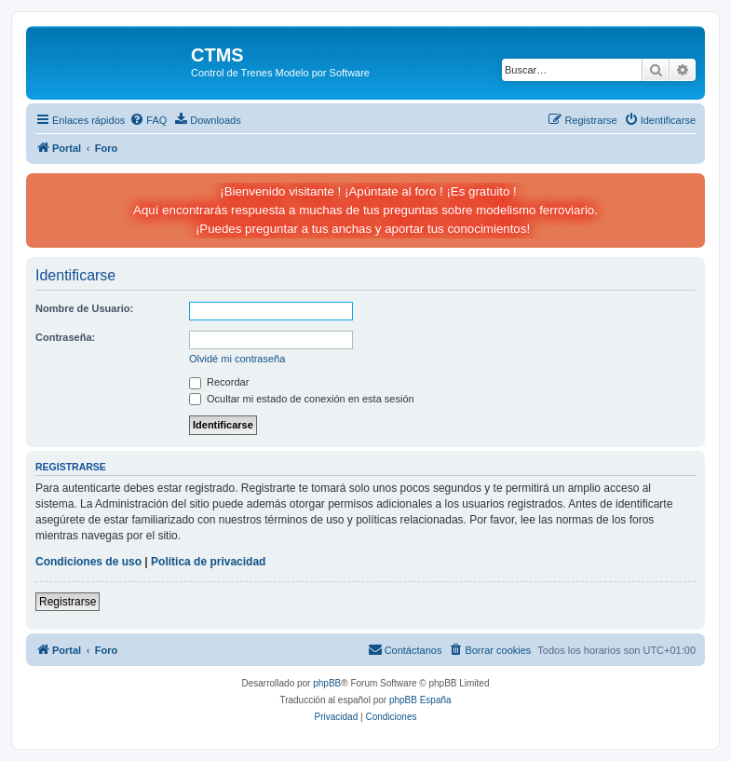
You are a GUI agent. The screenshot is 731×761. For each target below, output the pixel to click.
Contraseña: (65, 337)
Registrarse (67, 601)
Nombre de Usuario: (84, 308)
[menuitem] (148, 120)
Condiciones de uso (88, 561)
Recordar (219, 381)
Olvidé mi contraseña (237, 358)
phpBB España (420, 700)
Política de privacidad (208, 561)
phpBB (327, 683)
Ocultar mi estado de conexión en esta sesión (301, 398)
